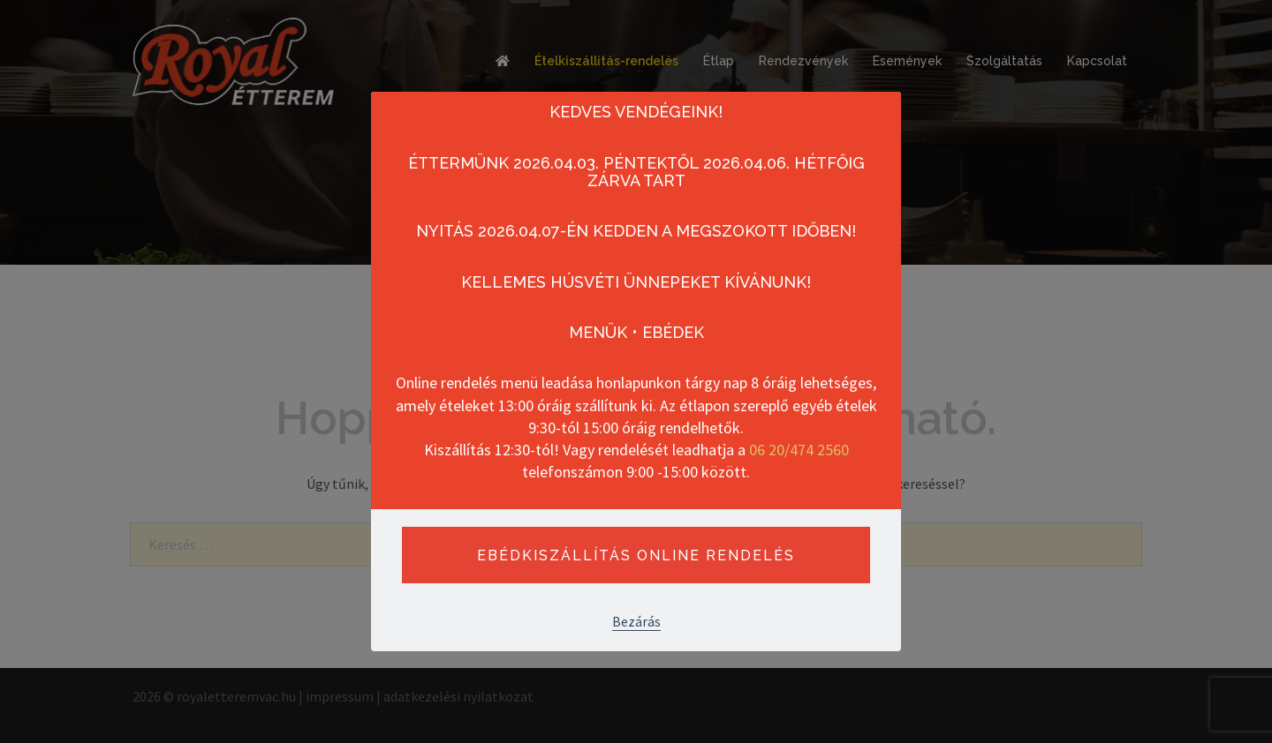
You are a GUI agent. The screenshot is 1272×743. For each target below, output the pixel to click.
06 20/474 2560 (799, 449)
